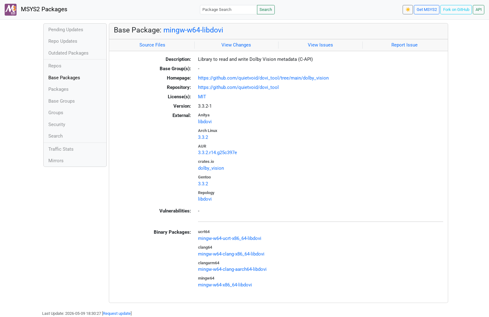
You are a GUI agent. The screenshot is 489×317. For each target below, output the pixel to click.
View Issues (320, 45)
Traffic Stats (61, 149)
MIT (202, 97)
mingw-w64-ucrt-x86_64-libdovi (229, 238)
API (479, 9)
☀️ (407, 9)
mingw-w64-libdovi (193, 30)
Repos (54, 66)
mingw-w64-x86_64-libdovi (225, 285)
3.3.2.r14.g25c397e (217, 152)
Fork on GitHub (456, 9)
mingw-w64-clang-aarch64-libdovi (232, 269)
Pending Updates (65, 29)
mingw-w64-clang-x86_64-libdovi (231, 254)
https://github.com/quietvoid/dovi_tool (238, 87)
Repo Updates (62, 41)
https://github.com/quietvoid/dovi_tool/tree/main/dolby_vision (263, 78)
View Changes (236, 45)
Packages (58, 89)
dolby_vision (211, 168)
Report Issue (404, 45)
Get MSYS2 (427, 9)
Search (265, 9)
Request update (117, 313)
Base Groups (61, 101)
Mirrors (56, 160)
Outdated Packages (68, 53)
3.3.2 (203, 137)
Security (56, 124)
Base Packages (64, 77)
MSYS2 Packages (36, 10)
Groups (55, 112)
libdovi (205, 121)
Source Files (152, 45)
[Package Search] (228, 9)
